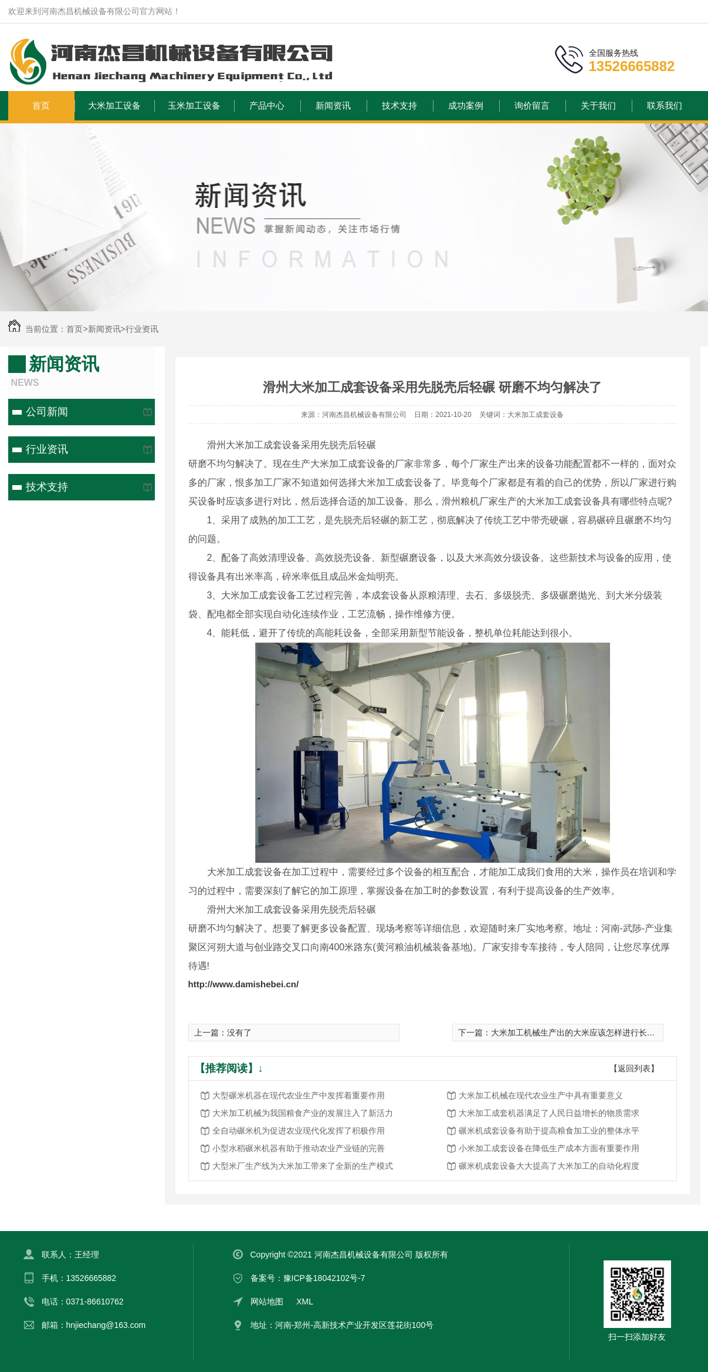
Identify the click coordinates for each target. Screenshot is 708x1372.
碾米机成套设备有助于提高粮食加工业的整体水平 (549, 1130)
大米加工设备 (114, 105)
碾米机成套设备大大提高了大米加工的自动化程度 (549, 1166)
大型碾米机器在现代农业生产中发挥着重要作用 (298, 1095)
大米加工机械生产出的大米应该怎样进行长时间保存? (588, 1032)
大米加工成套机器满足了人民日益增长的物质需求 (549, 1113)
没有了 (239, 1032)
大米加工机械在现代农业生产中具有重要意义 (541, 1095)
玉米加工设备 (194, 105)
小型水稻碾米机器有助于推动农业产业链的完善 (298, 1148)
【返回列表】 (634, 1068)
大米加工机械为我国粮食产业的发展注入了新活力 (302, 1113)
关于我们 (598, 105)
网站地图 (266, 1301)
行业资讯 (142, 329)
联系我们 (664, 105)
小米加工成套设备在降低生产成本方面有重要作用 (549, 1148)
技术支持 (399, 105)
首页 (41, 105)
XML (304, 1301)
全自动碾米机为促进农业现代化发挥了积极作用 (298, 1130)
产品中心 (266, 105)
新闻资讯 (333, 105)
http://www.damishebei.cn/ (243, 984)
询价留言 (532, 105)
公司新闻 (47, 412)
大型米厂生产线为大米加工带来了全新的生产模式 (302, 1166)
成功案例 (465, 105)
